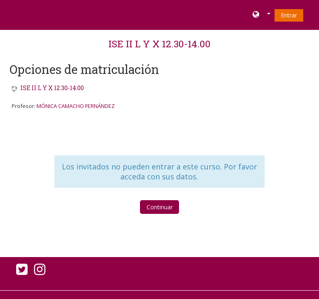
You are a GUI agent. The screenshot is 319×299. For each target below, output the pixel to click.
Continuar (160, 207)
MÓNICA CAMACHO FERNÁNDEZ (76, 106)
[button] (261, 15)
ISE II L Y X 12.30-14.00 (159, 43)
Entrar (289, 15)
